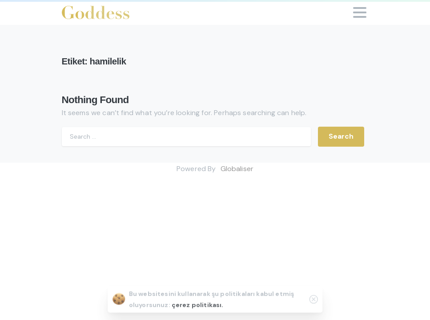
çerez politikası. (198, 306)
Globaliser (237, 168)
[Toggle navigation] (360, 12)
